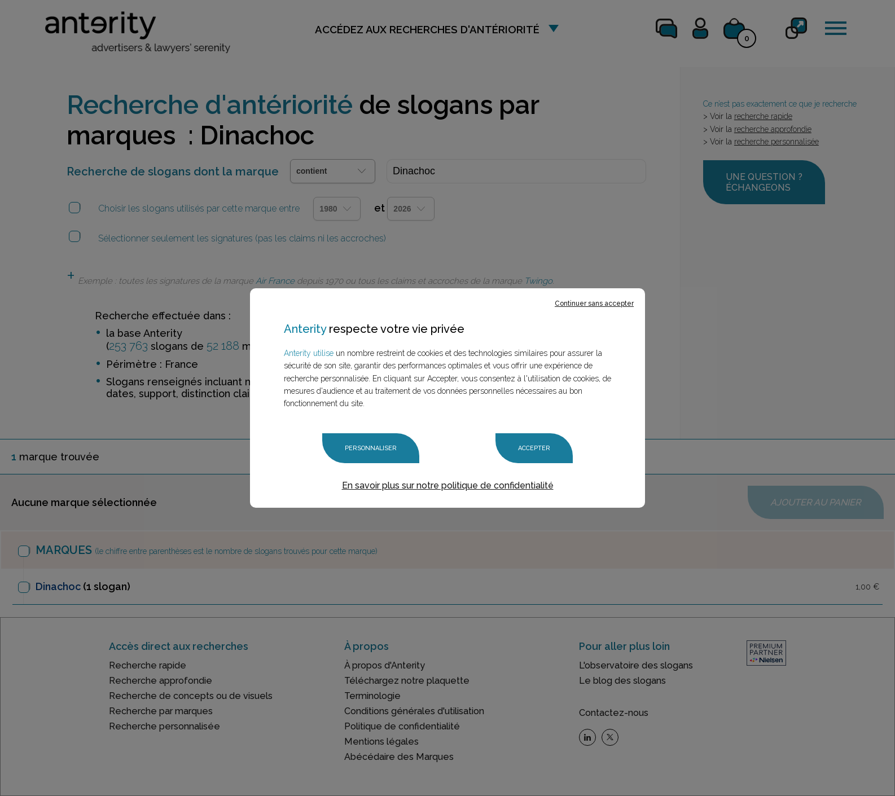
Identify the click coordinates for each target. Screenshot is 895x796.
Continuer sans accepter (594, 303)
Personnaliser (371, 448)
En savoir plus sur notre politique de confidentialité (448, 485)
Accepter (534, 448)
